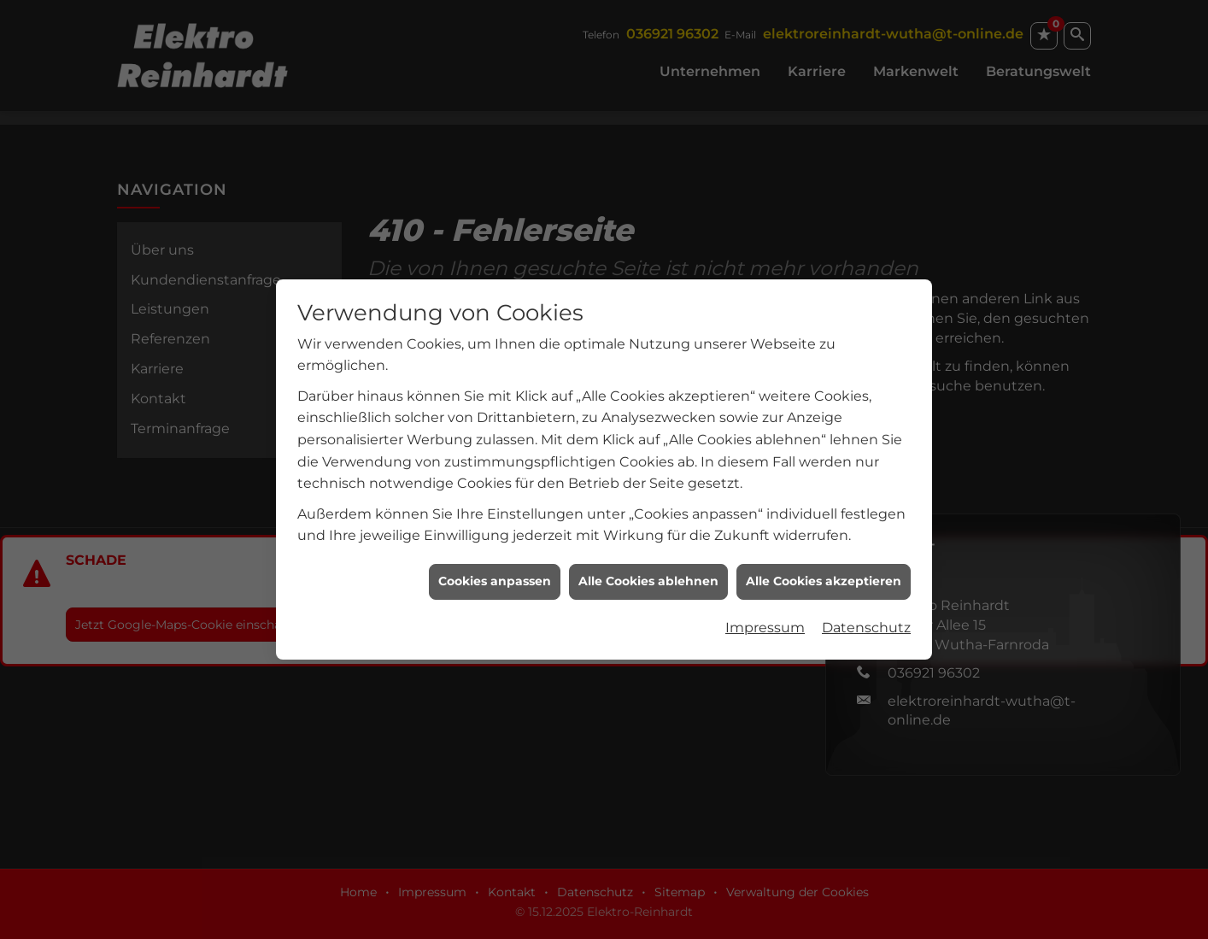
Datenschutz (866, 621)
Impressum (765, 621)
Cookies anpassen (494, 575)
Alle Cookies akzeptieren (823, 575)
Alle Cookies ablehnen (648, 575)
